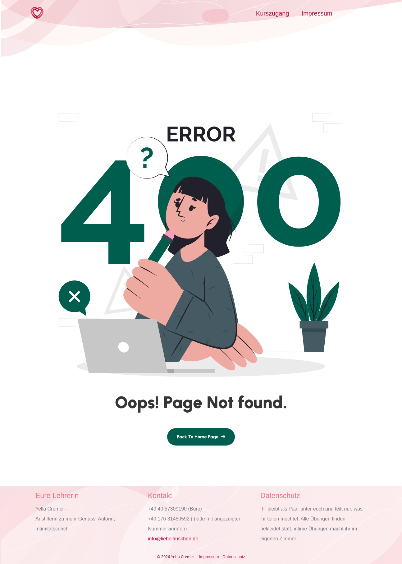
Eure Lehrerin (57, 496)
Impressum (317, 13)
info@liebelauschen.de (173, 538)
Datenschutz (280, 496)
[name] (201, 437)
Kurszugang (272, 13)
